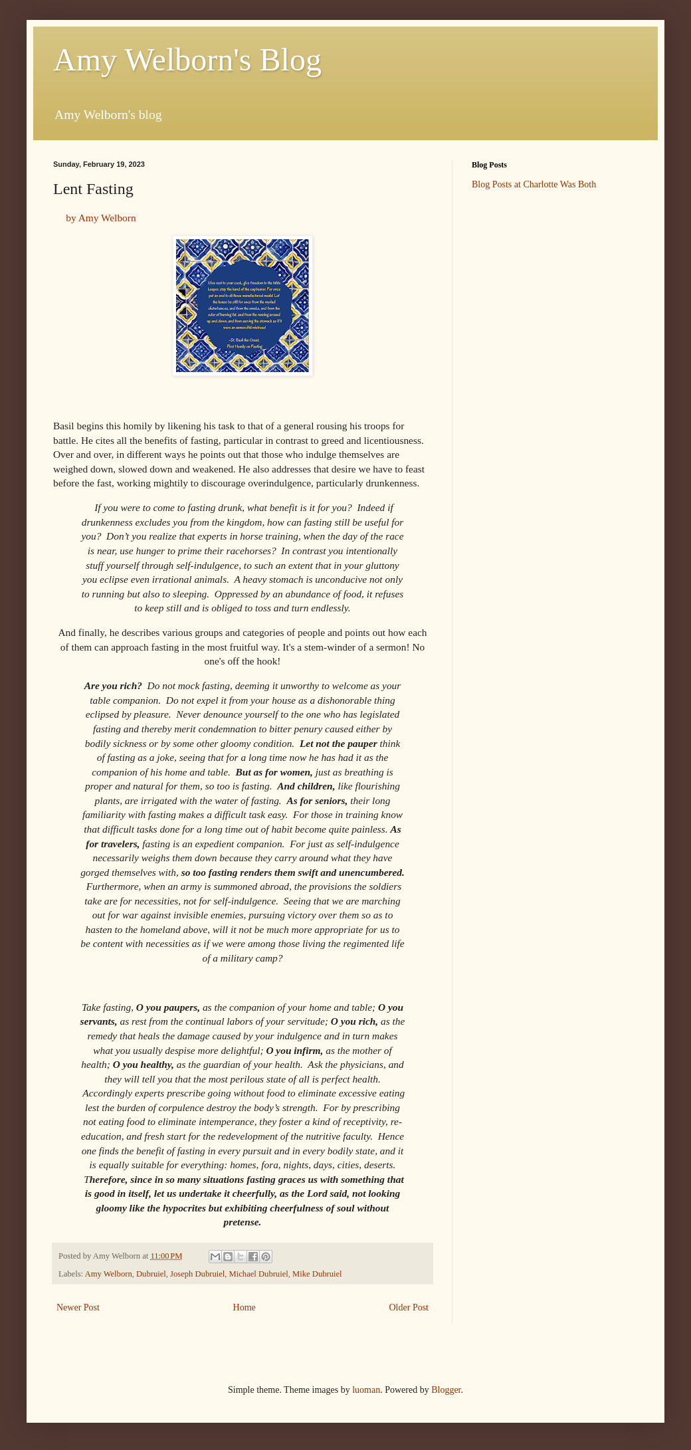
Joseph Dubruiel (197, 1274)
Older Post (409, 1307)
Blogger (445, 1390)
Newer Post (78, 1307)
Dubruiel (151, 1274)
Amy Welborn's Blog (187, 59)
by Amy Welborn (99, 217)
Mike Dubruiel (317, 1274)
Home (244, 1307)
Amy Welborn (108, 1274)
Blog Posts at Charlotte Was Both (534, 184)
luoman (366, 1390)
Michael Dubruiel (258, 1274)
